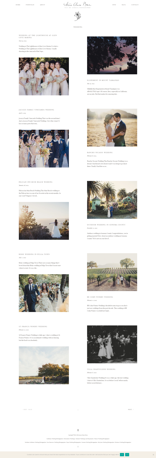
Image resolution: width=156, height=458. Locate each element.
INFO (114, 5)
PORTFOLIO (30, 5)
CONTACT (135, 5)
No (127, 454)
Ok (122, 454)
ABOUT (42, 5)
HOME (18, 5)
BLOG (124, 5)
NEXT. (131, 415)
